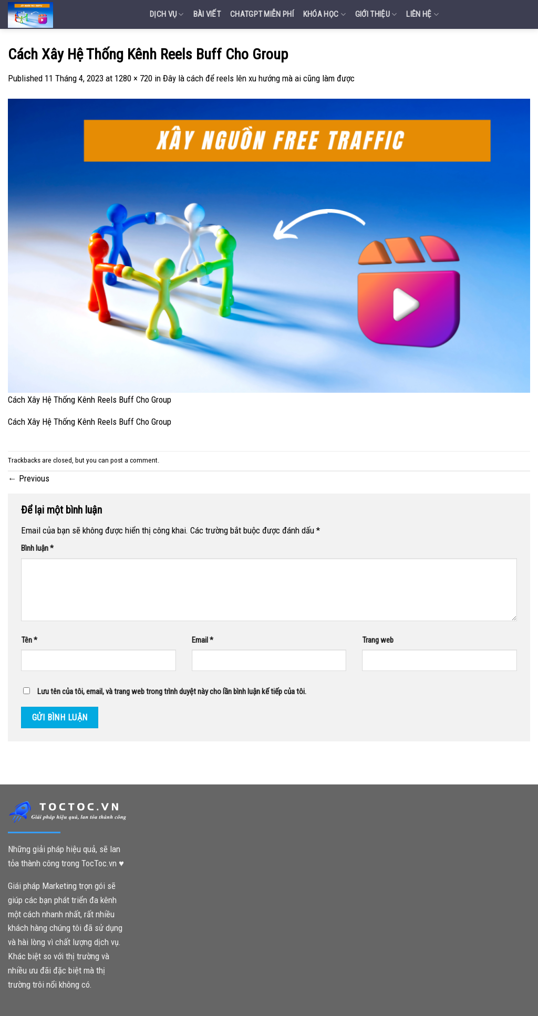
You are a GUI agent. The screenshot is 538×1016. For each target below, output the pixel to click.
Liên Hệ (422, 14)
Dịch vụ (167, 14)
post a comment (134, 460)
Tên (29, 640)
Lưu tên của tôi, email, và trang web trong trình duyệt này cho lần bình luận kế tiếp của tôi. (171, 691)
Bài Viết (207, 14)
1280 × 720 (133, 78)
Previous (28, 478)
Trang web (378, 640)
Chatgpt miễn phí (262, 14)
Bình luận (37, 548)
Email (202, 640)
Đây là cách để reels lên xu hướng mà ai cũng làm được (259, 78)
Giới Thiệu (376, 14)
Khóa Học (324, 14)
